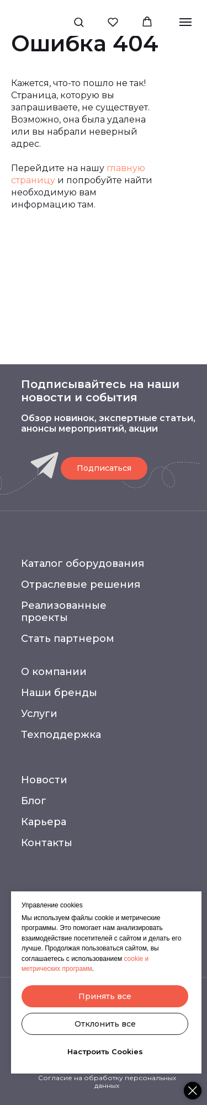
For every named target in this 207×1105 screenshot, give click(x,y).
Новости (44, 780)
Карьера (43, 822)
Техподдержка (61, 735)
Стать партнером (67, 639)
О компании (54, 672)
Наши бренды (59, 693)
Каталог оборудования (82, 563)
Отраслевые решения (80, 584)
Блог (33, 801)
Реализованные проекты (64, 611)
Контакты (46, 843)
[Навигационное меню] (185, 22)
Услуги (39, 714)
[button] (78, 22)
